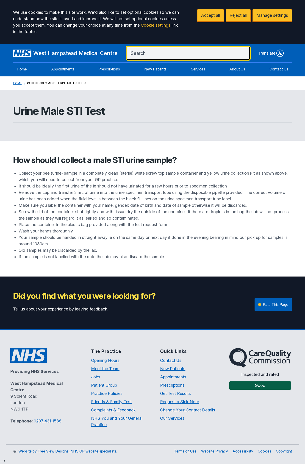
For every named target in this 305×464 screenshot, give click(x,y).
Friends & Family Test (111, 401)
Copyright (284, 451)
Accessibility (243, 451)
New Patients (155, 69)
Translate (271, 53)
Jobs (95, 377)
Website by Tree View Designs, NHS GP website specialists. (67, 451)
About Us (237, 69)
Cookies (264, 451)
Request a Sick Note (179, 401)
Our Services (172, 418)
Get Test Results (175, 393)
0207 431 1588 (47, 421)
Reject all (238, 15)
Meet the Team (105, 368)
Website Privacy (214, 451)
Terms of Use (185, 451)
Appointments (62, 69)
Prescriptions (109, 69)
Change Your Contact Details (187, 410)
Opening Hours (105, 360)
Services (198, 69)
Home (22, 69)
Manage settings (272, 15)
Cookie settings (155, 25)
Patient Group (104, 385)
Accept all (210, 15)
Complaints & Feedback (113, 410)
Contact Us (278, 69)
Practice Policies (106, 393)
